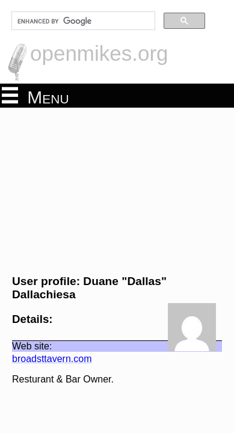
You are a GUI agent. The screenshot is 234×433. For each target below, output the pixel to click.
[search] (82, 21)
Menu (35, 96)
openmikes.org (99, 53)
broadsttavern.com (46, 345)
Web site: (26, 333)
